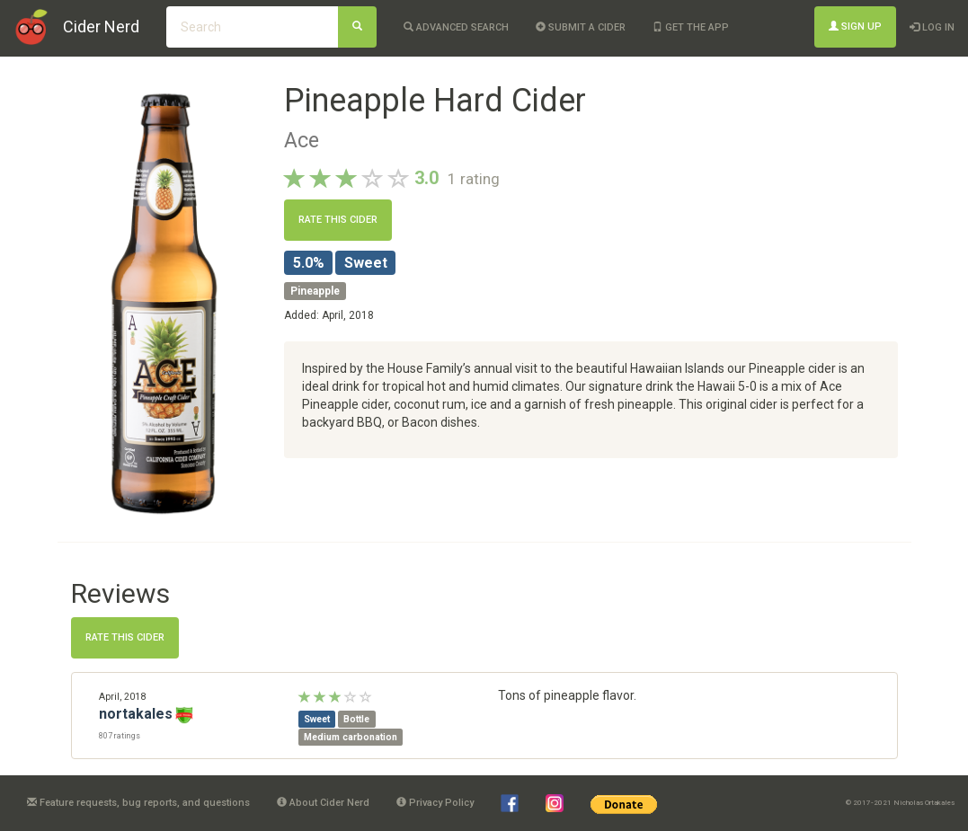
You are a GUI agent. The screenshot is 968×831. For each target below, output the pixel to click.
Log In (932, 27)
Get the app (691, 27)
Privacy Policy (435, 803)
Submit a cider (581, 27)
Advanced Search (456, 27)
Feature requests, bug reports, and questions (138, 803)
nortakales (136, 713)
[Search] (357, 27)
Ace (301, 140)
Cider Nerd (101, 26)
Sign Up (855, 26)
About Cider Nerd (323, 803)
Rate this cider (337, 219)
